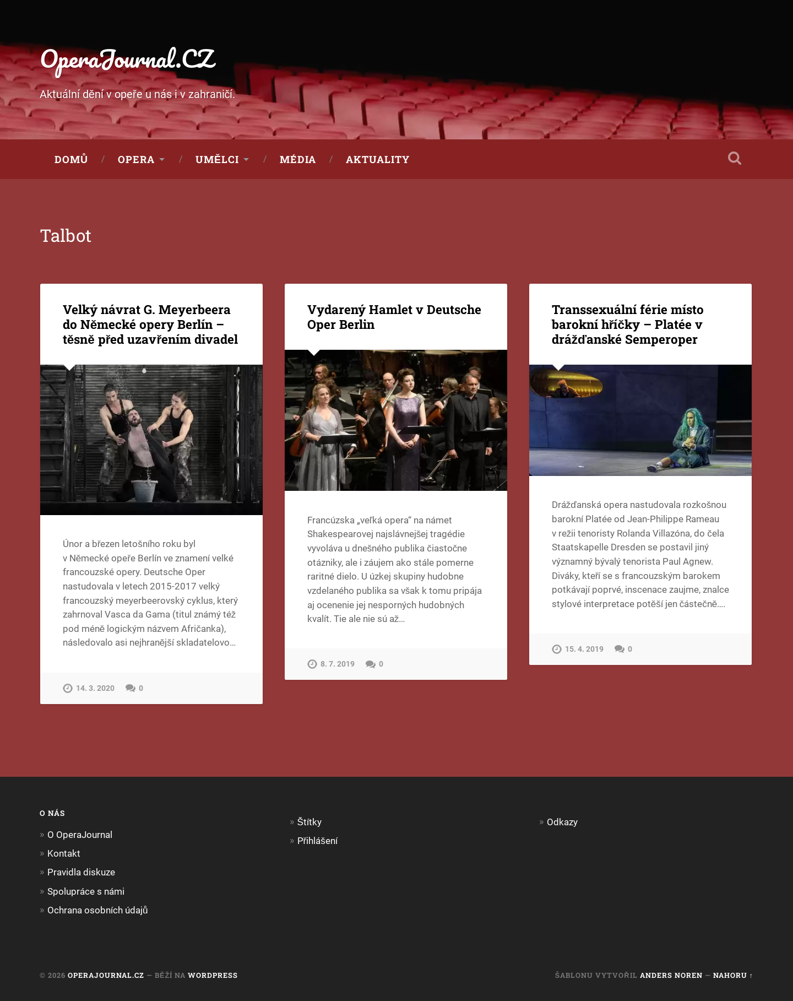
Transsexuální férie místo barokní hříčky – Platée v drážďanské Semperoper (628, 324)
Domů (71, 159)
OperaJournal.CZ (126, 58)
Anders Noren (671, 975)
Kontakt (63, 853)
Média (298, 159)
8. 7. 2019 (338, 664)
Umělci (217, 159)
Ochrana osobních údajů (97, 910)
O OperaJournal (79, 834)
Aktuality (378, 159)
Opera (136, 159)
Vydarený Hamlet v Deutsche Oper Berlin (394, 316)
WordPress (213, 975)
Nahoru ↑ (733, 975)
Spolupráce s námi (85, 891)
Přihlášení (317, 840)
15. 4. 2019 (584, 649)
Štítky (309, 821)
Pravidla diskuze (81, 872)
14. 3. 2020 (95, 688)
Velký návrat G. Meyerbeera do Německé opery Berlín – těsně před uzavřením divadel (150, 324)
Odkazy (562, 821)
